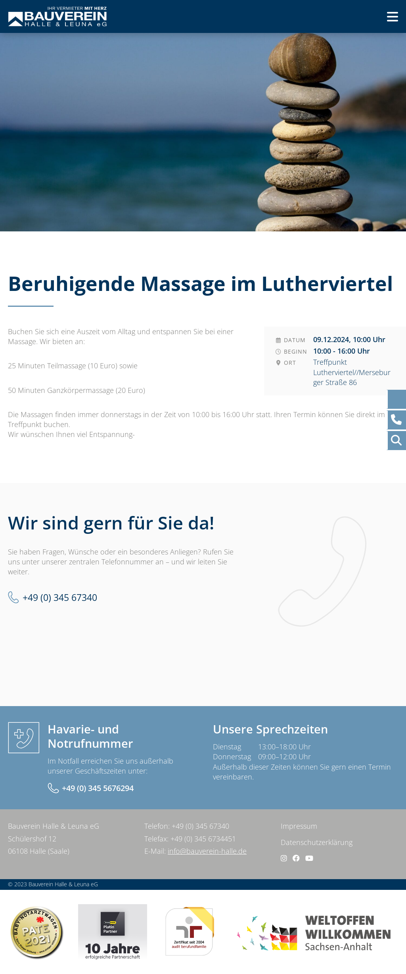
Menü (379, 19)
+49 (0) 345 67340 (60, 597)
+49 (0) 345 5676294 (98, 788)
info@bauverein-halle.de (207, 851)
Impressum (299, 826)
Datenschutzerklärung (316, 842)
